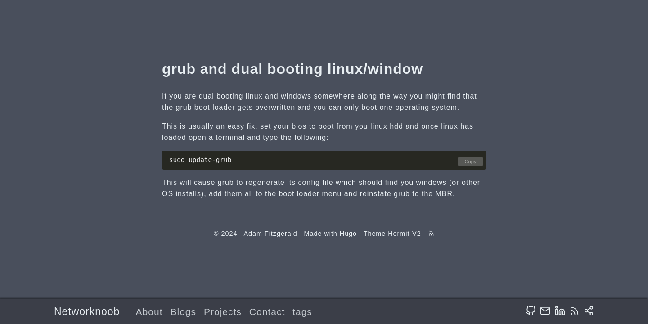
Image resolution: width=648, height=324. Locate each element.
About (149, 311)
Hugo (348, 233)
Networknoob (87, 311)
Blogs (183, 311)
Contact (267, 311)
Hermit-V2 (404, 233)
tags (302, 311)
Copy (470, 161)
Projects (223, 311)
